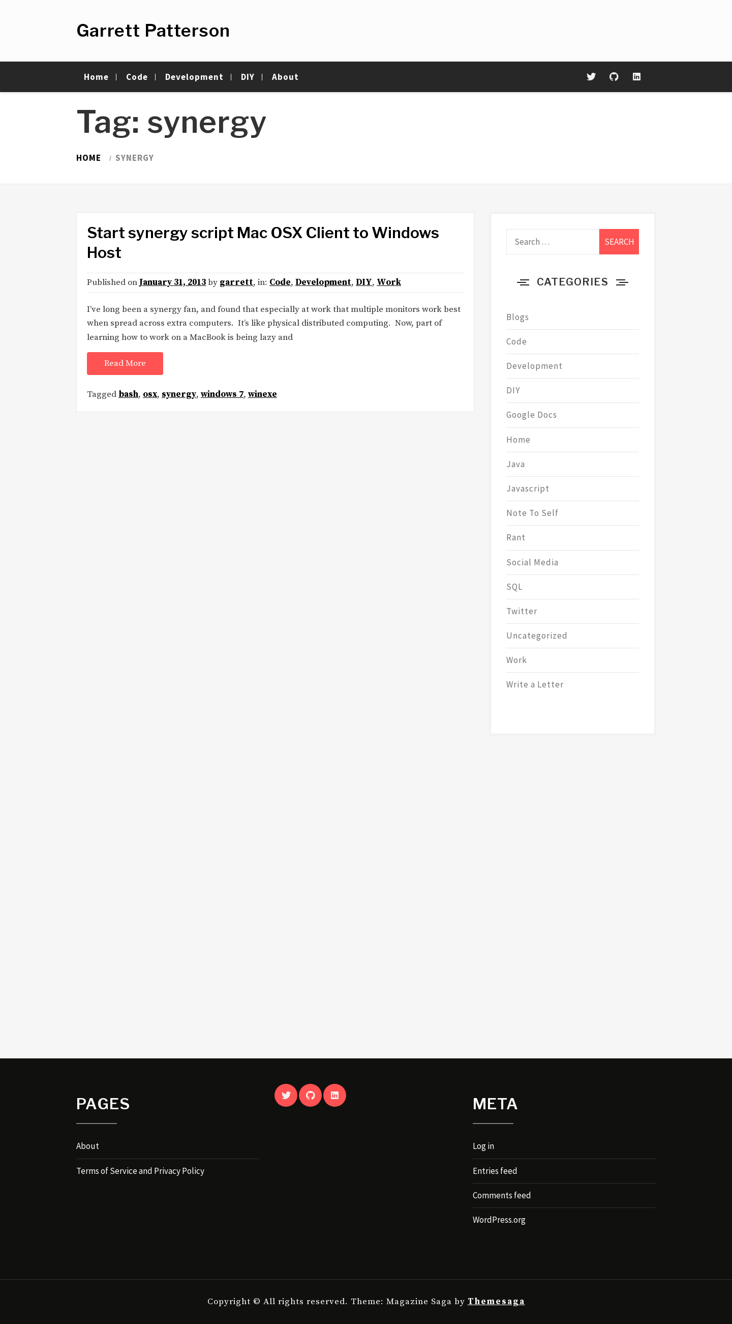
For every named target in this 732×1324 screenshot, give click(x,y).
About (285, 76)
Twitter (521, 611)
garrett (236, 282)
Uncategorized (537, 635)
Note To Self (532, 513)
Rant (516, 537)
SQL (514, 586)
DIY (248, 76)
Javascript (528, 488)
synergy (179, 394)
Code (137, 76)
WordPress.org (499, 1219)
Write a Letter (535, 684)
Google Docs (531, 414)
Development (194, 76)
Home (96, 76)
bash (128, 394)
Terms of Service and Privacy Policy (140, 1170)
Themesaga (496, 1301)
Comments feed (502, 1195)
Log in (483, 1146)
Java (515, 464)
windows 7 (222, 394)
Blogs (517, 317)
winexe (262, 394)
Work (389, 282)
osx (150, 394)
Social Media (532, 562)
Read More (125, 363)
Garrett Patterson (153, 30)
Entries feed (495, 1170)
